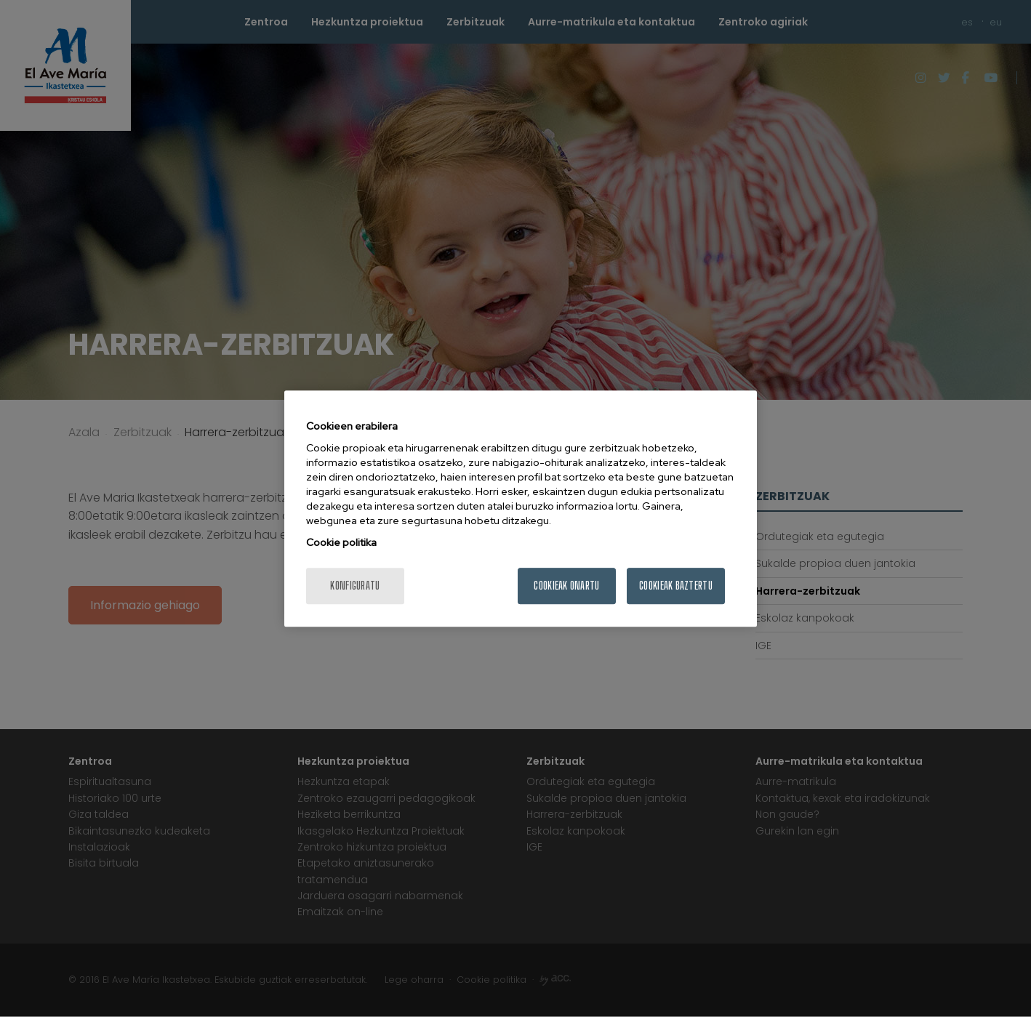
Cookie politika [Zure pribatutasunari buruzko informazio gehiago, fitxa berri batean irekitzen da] (341, 542)
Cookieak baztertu (676, 585)
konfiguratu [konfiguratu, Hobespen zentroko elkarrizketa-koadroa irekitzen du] (355, 585)
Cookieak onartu (566, 585)
